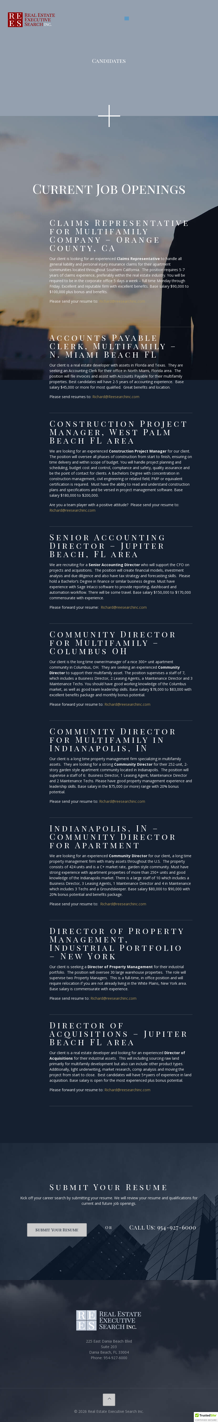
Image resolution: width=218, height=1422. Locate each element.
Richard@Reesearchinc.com (115, 396)
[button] (206, 1417)
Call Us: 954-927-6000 (162, 1227)
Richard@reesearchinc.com (122, 301)
